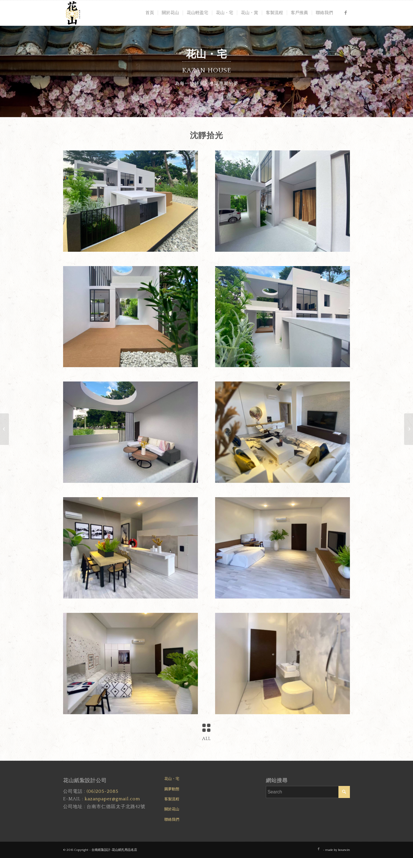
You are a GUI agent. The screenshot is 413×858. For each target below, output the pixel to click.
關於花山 (171, 809)
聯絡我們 (171, 820)
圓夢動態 (171, 789)
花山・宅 (171, 779)
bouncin (344, 850)
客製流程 (171, 799)
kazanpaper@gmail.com (112, 798)
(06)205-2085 (102, 791)
